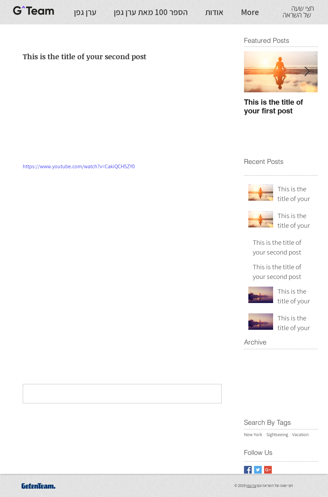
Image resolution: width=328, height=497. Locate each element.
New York (253, 434)
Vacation (300, 434)
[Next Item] (307, 72)
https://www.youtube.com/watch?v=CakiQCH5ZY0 (79, 166)
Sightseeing (277, 434)
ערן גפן (251, 485)
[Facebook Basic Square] (248, 470)
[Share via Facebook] (26, 302)
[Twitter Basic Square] (258, 470)
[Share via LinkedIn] (59, 302)
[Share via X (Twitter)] (42, 302)
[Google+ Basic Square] (268, 470)
